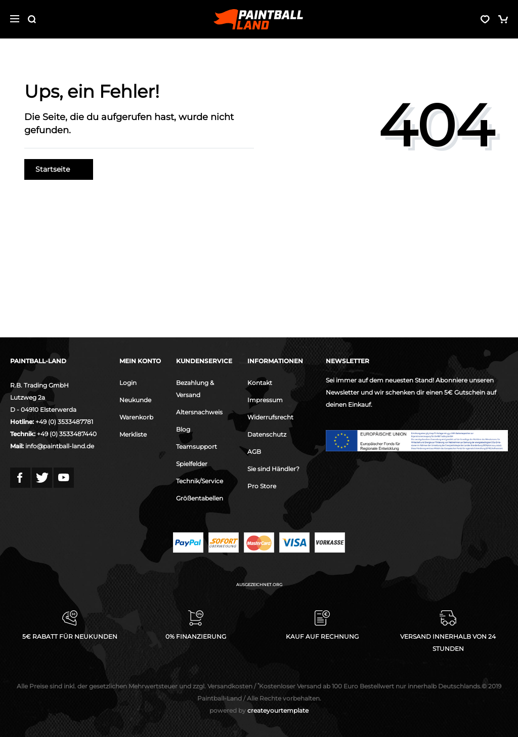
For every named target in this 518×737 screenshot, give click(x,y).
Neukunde (135, 400)
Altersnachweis (199, 412)
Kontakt (259, 382)
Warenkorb (136, 417)
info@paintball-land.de (59, 446)
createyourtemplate (259, 710)
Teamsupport (196, 446)
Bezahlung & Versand (195, 389)
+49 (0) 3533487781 (64, 421)
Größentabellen (199, 498)
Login (128, 382)
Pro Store (261, 486)
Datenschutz (266, 434)
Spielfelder (191, 464)
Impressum (265, 400)
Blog (183, 429)
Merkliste (133, 434)
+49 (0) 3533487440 (67, 434)
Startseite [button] (58, 169)
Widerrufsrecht (270, 417)
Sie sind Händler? (273, 469)
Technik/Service (199, 481)
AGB (254, 451)
